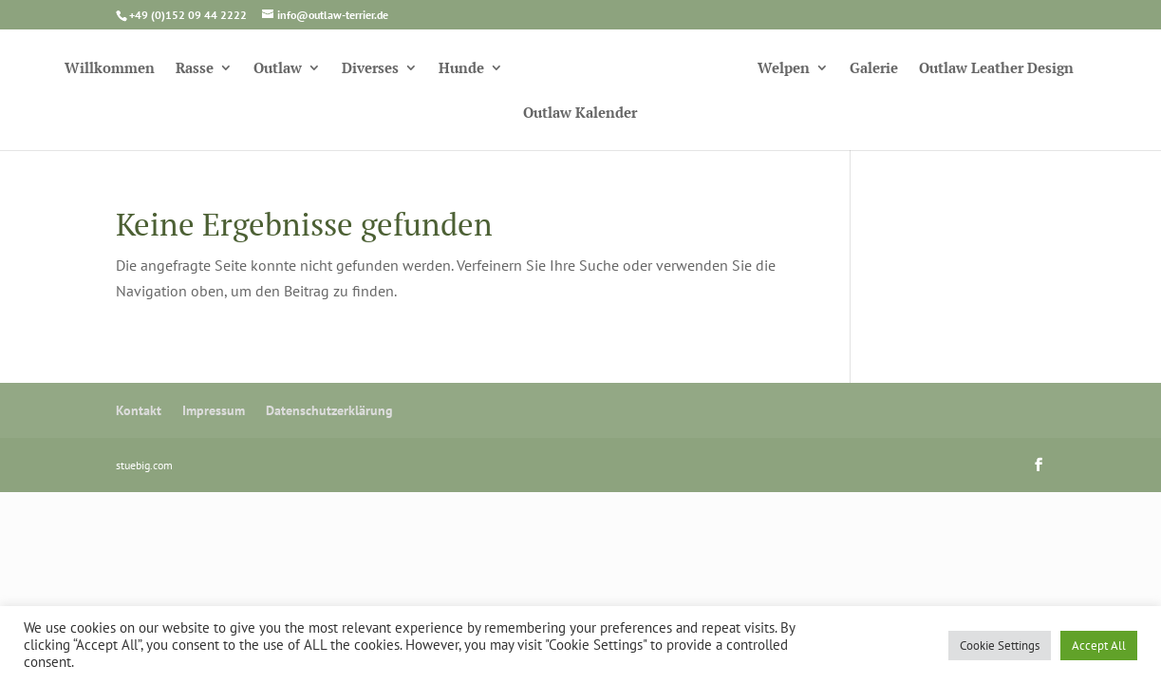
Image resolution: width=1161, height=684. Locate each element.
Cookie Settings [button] (999, 645)
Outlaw (277, 69)
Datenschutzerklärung (329, 410)
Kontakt (138, 410)
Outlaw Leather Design (996, 69)
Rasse (195, 69)
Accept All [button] (1099, 645)
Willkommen (110, 69)
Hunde (461, 69)
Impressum (213, 410)
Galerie (874, 69)
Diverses (370, 69)
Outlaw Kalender (580, 113)
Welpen (784, 69)
